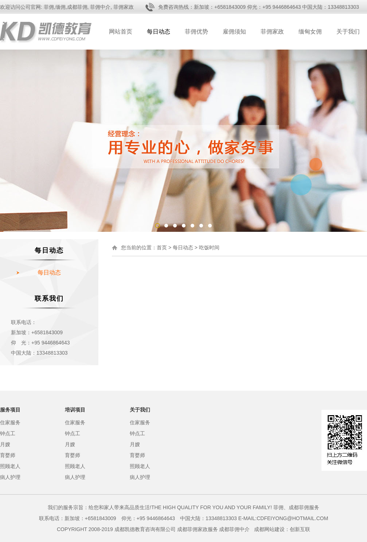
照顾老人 (10, 466)
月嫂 (5, 444)
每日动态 (158, 31)
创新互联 (300, 529)
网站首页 (120, 31)
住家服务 (10, 422)
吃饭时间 (209, 247)
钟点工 (7, 433)
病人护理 (10, 477)
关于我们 (348, 31)
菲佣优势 (196, 31)
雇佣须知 (234, 31)
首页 (162, 247)
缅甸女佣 (310, 31)
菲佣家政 (272, 31)
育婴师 (7, 455)
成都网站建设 (269, 529)
